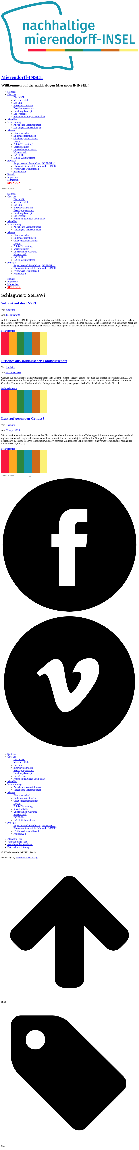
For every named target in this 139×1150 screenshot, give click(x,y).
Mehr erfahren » (9, 330)
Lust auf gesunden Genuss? (22, 418)
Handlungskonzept (23, 111)
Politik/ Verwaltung (23, 144)
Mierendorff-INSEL (22, 77)
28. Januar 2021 (13, 372)
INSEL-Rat (19, 155)
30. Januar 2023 (13, 315)
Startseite (12, 91)
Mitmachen (13, 179)
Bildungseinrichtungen (25, 135)
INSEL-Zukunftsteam (24, 157)
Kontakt (11, 174)
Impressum (12, 177)
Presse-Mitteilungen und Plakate (29, 116)
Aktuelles (12, 119)
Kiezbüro (10, 309)
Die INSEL (19, 97)
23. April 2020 (13, 430)
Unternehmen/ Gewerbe (25, 149)
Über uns (11, 94)
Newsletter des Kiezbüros (20, 844)
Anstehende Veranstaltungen (27, 124)
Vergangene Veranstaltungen (27, 127)
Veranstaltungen (15, 122)
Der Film (18, 102)
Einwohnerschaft (22, 133)
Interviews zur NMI (23, 105)
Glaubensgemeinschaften (26, 138)
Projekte (11, 160)
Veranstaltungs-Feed (17, 841)
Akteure (11, 130)
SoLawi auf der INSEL (19, 303)
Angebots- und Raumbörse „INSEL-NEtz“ (34, 163)
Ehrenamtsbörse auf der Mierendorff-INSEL (35, 166)
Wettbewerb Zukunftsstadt (26, 168)
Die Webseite (20, 113)
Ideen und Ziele (21, 100)
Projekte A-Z (20, 171)
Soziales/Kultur (21, 146)
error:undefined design (27, 857)
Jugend (17, 141)
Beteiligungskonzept (24, 108)
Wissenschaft (20, 152)
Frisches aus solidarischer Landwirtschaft (34, 361)
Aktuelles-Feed (14, 839)
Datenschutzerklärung (18, 847)
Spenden (14, 182)
